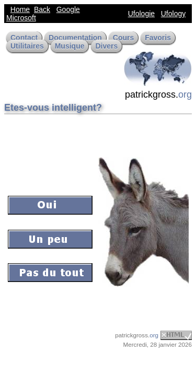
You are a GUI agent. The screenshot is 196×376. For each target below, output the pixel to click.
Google (68, 9)
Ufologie (141, 13)
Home (20, 9)
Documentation (75, 37)
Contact (24, 37)
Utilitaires (27, 46)
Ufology (173, 13)
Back (42, 9)
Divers (106, 46)
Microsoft (21, 18)
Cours (123, 37)
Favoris (158, 37)
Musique (70, 46)
